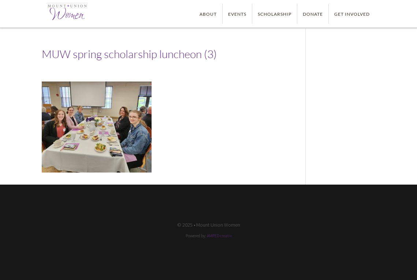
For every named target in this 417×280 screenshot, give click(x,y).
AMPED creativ (219, 235)
